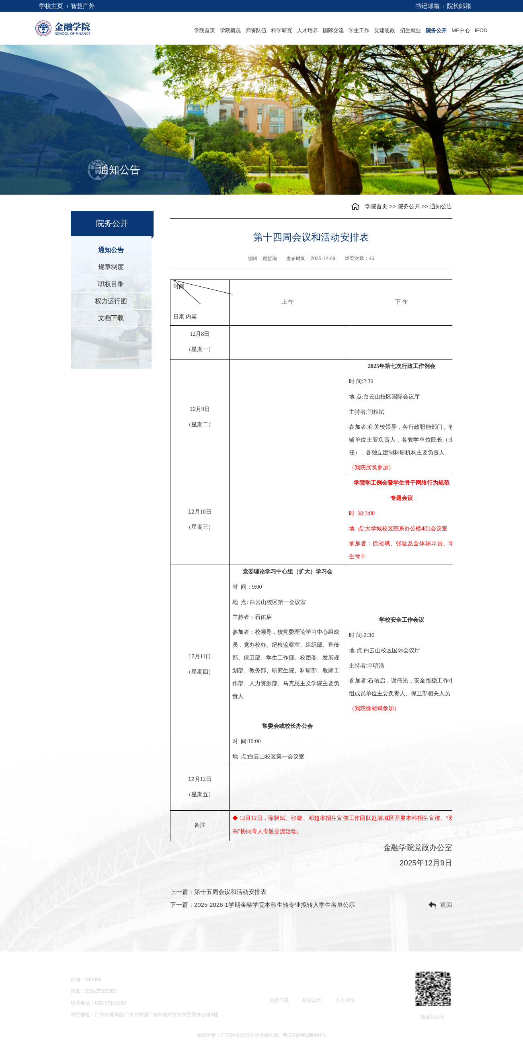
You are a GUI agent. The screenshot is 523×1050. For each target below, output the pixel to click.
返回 (440, 905)
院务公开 (436, 30)
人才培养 (307, 30)
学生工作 (359, 30)
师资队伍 (256, 30)
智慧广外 (83, 5)
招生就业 (410, 30)
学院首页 (204, 30)
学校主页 (51, 5)
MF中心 (460, 30)
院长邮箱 (459, 5)
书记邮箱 (427, 5)
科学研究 (281, 30)
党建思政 (384, 30)
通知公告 (441, 206)
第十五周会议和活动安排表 (230, 891)
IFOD (481, 30)
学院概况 (230, 30)
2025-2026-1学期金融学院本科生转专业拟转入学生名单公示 (274, 904)
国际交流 (333, 30)
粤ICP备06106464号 (304, 1035)
